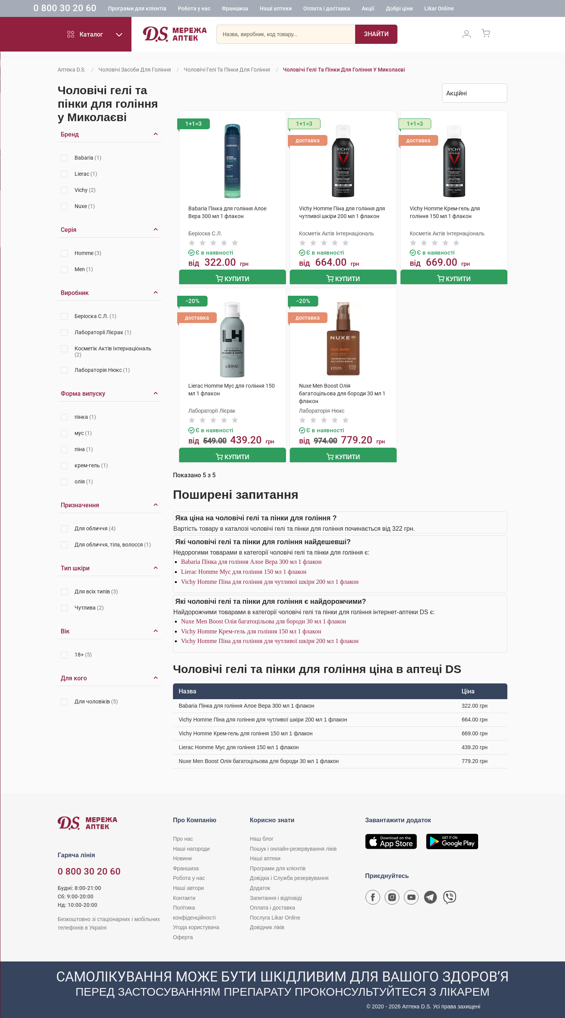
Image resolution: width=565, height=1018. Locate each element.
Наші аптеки (310, 10)
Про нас (183, 836)
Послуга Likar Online (275, 914)
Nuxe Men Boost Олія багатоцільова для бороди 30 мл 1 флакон (263, 618)
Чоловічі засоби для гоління (134, 70)
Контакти (184, 895)
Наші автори (188, 885)
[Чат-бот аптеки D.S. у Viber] (449, 896)
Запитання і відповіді (276, 895)
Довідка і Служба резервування (289, 875)
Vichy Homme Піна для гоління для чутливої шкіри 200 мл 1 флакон (270, 578)
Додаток (260, 885)
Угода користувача (196, 924)
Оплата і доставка (361, 10)
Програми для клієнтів (172, 10)
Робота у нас (229, 10)
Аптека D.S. (72, 70)
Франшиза (269, 10)
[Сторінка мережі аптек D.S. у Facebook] (373, 896)
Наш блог (262, 836)
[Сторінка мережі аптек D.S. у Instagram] (392, 896)
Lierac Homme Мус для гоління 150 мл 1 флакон (243, 568)
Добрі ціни (433, 10)
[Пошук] (376, 36)
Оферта (183, 934)
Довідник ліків (267, 924)
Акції (402, 10)
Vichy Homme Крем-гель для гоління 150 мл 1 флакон (251, 628)
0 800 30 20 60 (99, 9)
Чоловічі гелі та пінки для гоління (227, 70)
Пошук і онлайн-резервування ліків (293, 846)
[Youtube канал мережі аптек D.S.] (411, 896)
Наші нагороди (191, 846)
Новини (182, 856)
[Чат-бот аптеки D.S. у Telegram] (430, 896)
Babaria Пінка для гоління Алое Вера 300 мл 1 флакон (251, 559)
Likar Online (474, 10)
